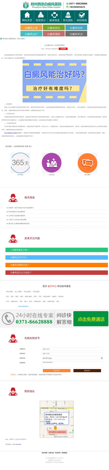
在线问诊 (51, 453)
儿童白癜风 (36, 291)
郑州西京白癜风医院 (9, 38)
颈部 (21, 296)
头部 (7, 296)
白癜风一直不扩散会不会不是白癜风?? (21, 208)
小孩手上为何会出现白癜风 (18, 219)
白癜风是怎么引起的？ (21, 272)
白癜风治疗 (31, 34)
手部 (40, 296)
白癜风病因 (50, 301)
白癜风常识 (76, 34)
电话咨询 (58, 453)
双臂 (35, 296)
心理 (7, 301)
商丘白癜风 (21, 38)
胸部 (16, 296)
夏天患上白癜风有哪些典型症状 (19, 223)
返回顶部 (44, 453)
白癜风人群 (31, 28)
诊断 (44, 301)
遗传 (57, 301)
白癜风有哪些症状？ (20, 265)
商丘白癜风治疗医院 (10, 133)
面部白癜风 (46, 296)
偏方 (25, 301)
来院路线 (64, 453)
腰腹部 (54, 296)
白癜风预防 (53, 34)
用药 (21, 301)
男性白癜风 (9, 291)
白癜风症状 (76, 28)
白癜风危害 (37, 301)
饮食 (30, 301)
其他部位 (61, 296)
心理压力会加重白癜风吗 (17, 215)
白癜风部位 (53, 28)
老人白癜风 (18, 291)
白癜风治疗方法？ (19, 257)
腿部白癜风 (28, 296)
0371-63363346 (16, 444)
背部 (12, 296)
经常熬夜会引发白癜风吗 (17, 212)
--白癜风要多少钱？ (20, 250)
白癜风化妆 (14, 301)
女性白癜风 (27, 291)
